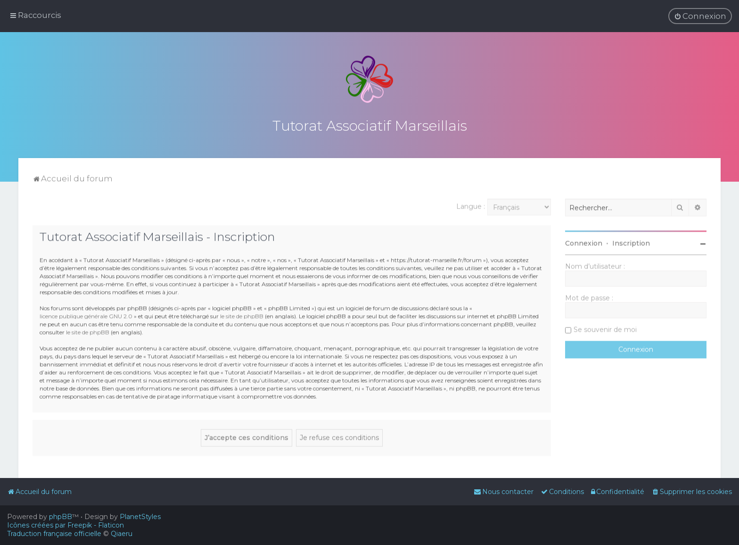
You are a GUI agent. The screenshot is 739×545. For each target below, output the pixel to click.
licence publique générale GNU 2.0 (86, 314)
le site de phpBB (241, 314)
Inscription (631, 242)
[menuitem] (700, 16)
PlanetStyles (140, 516)
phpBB (60, 516)
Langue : (470, 205)
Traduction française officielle (54, 533)
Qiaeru (121, 533)
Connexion (583, 242)
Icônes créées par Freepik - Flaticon (65, 525)
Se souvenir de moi (605, 328)
